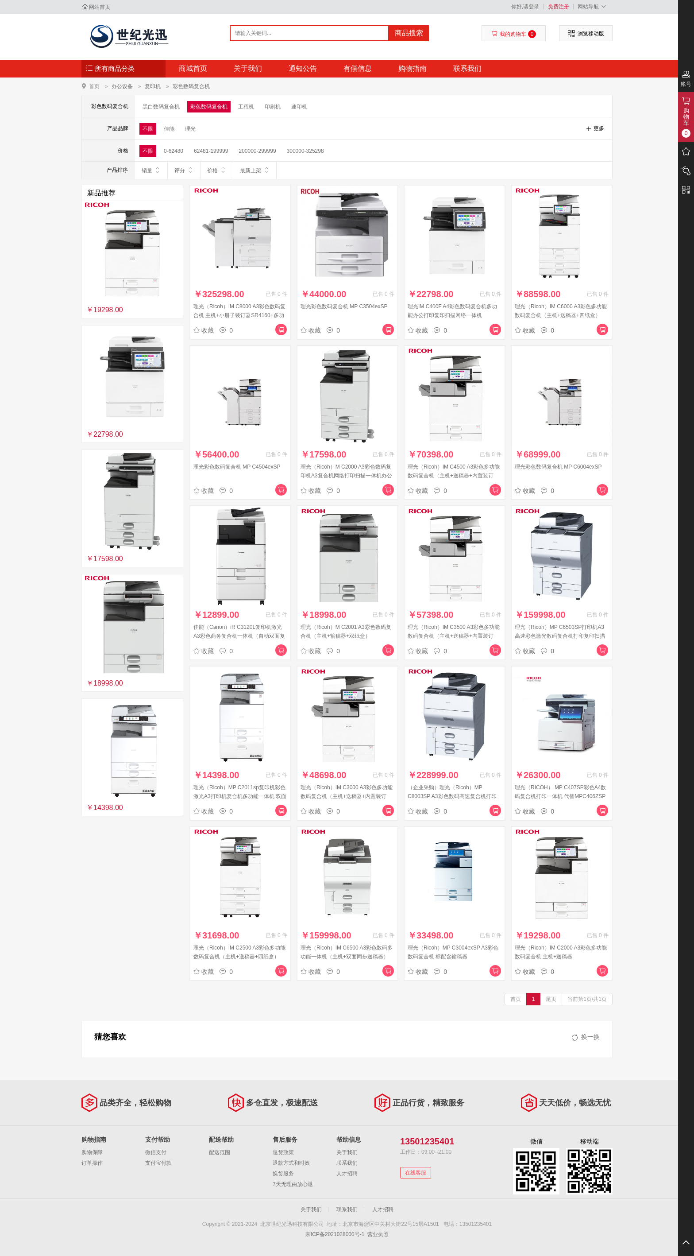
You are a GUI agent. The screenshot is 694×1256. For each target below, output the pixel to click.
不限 (148, 129)
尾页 (551, 999)
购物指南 (412, 68)
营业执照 (378, 1234)
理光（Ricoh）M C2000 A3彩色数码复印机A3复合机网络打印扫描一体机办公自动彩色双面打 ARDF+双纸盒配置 (346, 476)
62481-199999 (211, 151)
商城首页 (193, 68)
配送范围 (219, 1152)
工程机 (246, 107)
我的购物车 (513, 34)
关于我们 (248, 68)
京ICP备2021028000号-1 (334, 1234)
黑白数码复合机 (161, 107)
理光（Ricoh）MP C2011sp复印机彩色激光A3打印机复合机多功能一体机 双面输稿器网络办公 (239, 796)
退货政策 (283, 1152)
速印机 (299, 107)
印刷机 (273, 107)
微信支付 (155, 1152)
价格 (216, 170)
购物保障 (92, 1152)
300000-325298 (305, 151)
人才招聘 (347, 1174)
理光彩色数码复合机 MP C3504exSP (344, 306)
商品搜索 (409, 33)
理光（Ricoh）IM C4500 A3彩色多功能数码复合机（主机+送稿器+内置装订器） (454, 476)
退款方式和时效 (291, 1163)
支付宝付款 (158, 1163)
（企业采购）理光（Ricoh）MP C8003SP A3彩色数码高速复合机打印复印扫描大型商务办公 (452, 796)
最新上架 (255, 170)
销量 (151, 170)
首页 (94, 86)
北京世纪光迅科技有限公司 (128, 36)
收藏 (203, 330)
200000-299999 (257, 151)
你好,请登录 (525, 7)
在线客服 (415, 1173)
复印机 (153, 86)
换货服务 (283, 1174)
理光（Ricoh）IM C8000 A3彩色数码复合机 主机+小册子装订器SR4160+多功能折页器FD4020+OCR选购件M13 (239, 315)
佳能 (169, 129)
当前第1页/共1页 (587, 999)
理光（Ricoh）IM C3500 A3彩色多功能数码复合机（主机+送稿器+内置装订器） (454, 636)
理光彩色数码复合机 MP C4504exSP (237, 467)
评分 (183, 170)
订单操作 (92, 1163)
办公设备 (122, 86)
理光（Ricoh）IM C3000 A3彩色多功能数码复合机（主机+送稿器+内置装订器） (347, 796)
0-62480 (173, 151)
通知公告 (303, 68)
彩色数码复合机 (191, 86)
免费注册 (558, 7)
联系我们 (467, 68)
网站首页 (99, 7)
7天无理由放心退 (293, 1184)
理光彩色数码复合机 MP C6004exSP (558, 467)
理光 (190, 129)
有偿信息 (357, 68)
